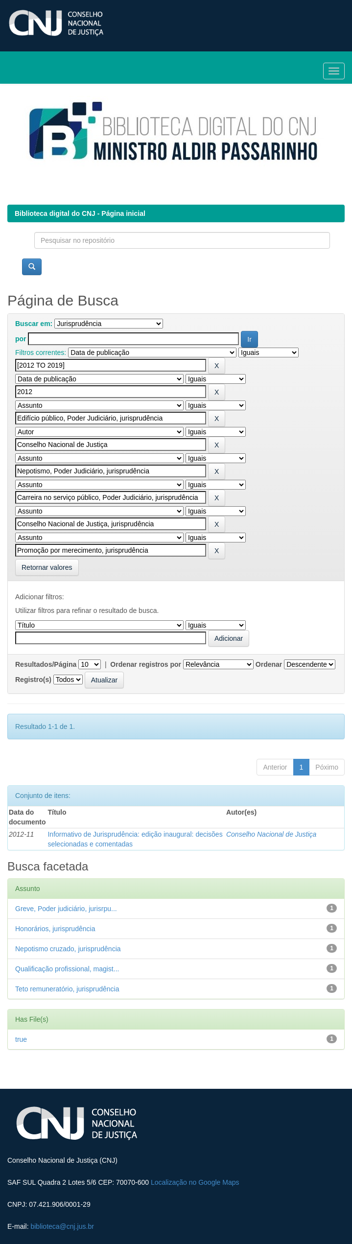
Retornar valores (47, 567)
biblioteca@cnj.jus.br (62, 1226)
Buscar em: (33, 324)
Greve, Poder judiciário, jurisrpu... (66, 909)
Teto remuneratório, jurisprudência (67, 989)
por (20, 339)
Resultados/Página (45, 664)
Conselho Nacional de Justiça (271, 834)
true (21, 1039)
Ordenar (269, 664)
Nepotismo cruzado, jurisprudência (68, 949)
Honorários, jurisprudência (55, 929)
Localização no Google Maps (195, 1182)
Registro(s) (33, 679)
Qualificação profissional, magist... (67, 969)
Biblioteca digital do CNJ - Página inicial (80, 213)
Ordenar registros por (145, 664)
